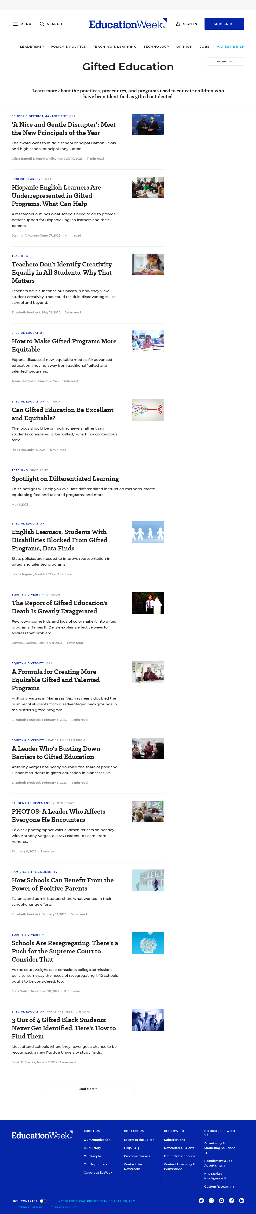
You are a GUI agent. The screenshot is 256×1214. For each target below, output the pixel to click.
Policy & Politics (62, 46)
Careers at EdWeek (98, 1172)
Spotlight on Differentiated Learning (65, 478)
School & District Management (39, 116)
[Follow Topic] (225, 61)
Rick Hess (19, 450)
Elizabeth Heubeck (26, 312)
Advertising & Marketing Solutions (219, 1148)
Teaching (20, 256)
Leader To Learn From (65, 740)
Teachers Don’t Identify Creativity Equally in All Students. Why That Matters (62, 272)
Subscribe (224, 24)
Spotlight (39, 470)
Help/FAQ (131, 1148)
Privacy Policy (64, 1207)
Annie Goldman (24, 381)
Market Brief (226, 46)
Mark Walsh (20, 991)
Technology (150, 46)
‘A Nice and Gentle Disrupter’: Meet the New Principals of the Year (64, 128)
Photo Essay (63, 803)
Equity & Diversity (28, 594)
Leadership (26, 46)
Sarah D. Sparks (23, 1062)
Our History (92, 1148)
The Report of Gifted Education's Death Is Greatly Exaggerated (60, 607)
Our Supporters (95, 1164)
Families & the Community (35, 871)
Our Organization (97, 1140)
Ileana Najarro (22, 574)
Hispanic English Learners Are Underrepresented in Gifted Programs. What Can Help (56, 195)
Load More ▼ (88, 1089)
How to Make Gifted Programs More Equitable (64, 345)
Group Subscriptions (179, 1156)
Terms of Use (30, 1207)
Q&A (72, 116)
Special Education (28, 332)
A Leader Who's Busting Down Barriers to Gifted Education (56, 752)
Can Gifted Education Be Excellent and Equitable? (62, 414)
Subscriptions (174, 1140)
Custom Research (219, 1186)
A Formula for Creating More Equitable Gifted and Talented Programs (56, 680)
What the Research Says (68, 1011)
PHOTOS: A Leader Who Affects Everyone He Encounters (58, 815)
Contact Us (134, 1131)
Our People (92, 1156)
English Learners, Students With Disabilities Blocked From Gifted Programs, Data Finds (59, 540)
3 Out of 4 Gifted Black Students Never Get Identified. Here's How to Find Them (64, 1028)
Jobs (198, 46)
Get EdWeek (174, 1131)
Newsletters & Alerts (179, 1148)
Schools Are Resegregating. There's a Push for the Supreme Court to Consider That (65, 951)
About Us (92, 1131)
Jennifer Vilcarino (49, 158)
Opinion (178, 46)
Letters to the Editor (139, 1140)
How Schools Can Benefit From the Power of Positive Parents (63, 884)
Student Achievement (31, 803)
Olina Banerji (22, 158)
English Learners (27, 179)
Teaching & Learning (109, 46)
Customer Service (137, 1156)
